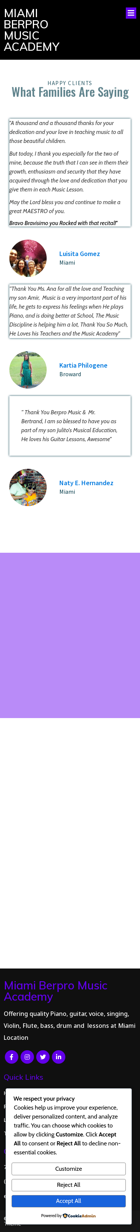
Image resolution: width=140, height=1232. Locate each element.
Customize (68, 1168)
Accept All (68, 1200)
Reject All (68, 1184)
